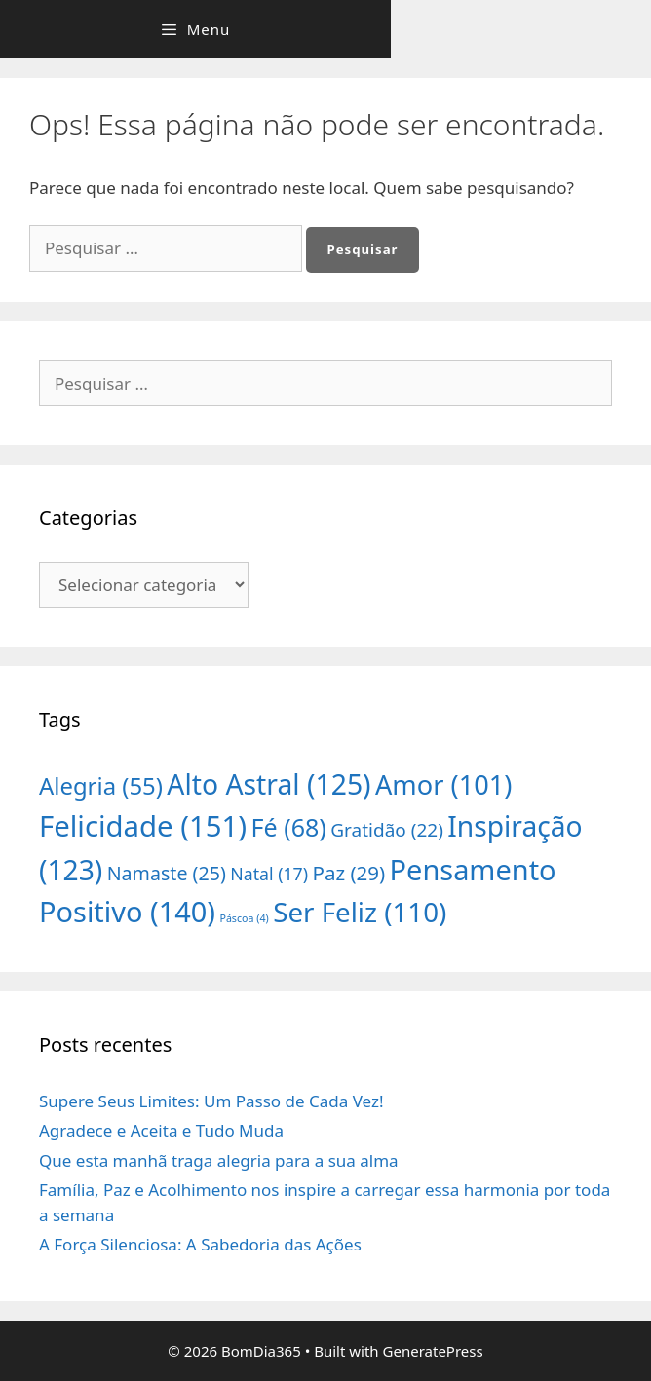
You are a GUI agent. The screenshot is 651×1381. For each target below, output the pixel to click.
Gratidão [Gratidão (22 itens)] (386, 829)
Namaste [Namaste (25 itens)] (166, 873)
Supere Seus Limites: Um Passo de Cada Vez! (211, 1101)
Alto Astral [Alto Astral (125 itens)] (268, 783)
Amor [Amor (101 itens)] (443, 784)
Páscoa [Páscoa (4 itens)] (243, 918)
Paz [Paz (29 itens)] (349, 872)
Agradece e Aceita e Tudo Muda (161, 1130)
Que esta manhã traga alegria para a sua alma (219, 1160)
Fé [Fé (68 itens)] (288, 826)
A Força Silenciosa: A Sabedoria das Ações (200, 1244)
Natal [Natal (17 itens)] (269, 873)
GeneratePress (433, 1351)
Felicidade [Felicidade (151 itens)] (143, 825)
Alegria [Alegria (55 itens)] (101, 785)
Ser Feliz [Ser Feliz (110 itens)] (359, 911)
